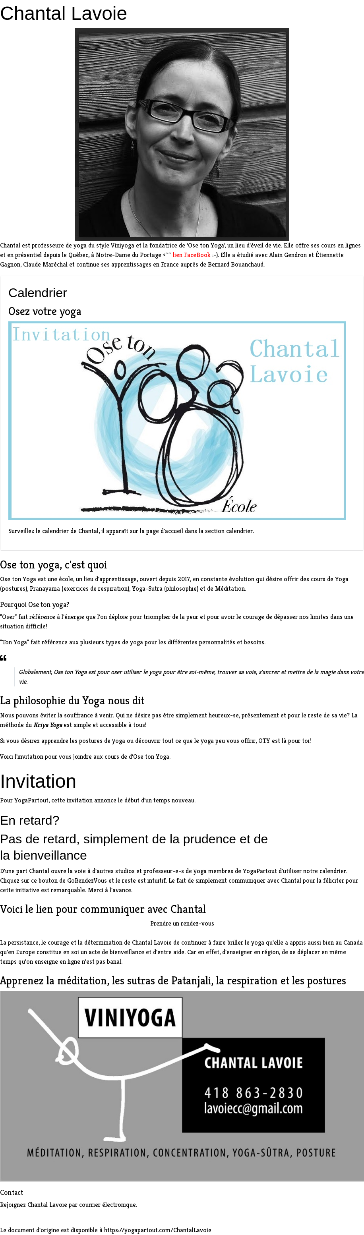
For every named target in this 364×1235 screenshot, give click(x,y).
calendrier (332, 871)
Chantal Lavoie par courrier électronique (81, 1204)
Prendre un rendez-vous (182, 923)
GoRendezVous (87, 880)
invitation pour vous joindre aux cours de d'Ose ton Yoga (93, 756)
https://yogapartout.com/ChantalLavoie (157, 1230)
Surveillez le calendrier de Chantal (53, 531)
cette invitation (72, 800)
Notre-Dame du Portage (128, 255)
